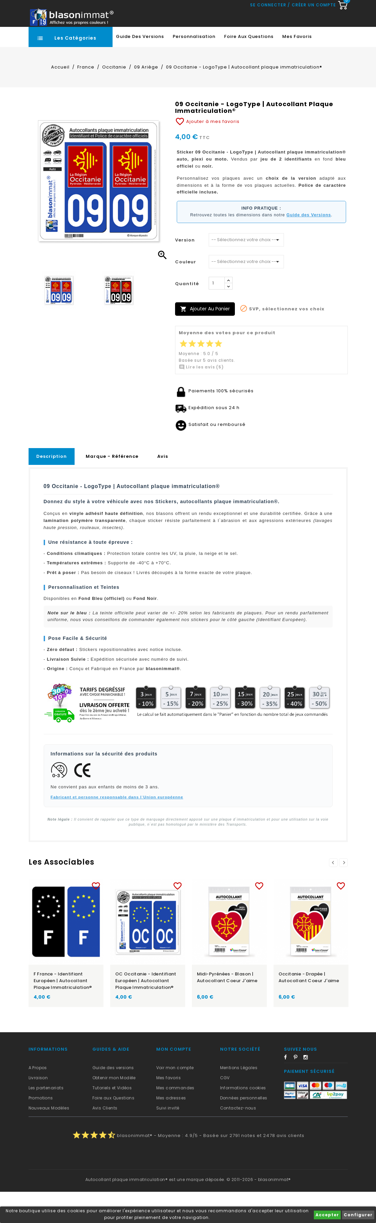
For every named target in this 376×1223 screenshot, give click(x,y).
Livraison (38, 1109)
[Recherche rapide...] (186, 38)
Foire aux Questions (249, 67)
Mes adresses (171, 1129)
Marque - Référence (112, 487)
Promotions (41, 1129)
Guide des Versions (140, 67)
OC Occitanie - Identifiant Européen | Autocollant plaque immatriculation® (145, 1012)
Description (51, 487)
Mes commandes (175, 1119)
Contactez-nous (238, 1139)
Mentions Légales (238, 1099)
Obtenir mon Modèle (114, 1109)
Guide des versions (113, 1099)
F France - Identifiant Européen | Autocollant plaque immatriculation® (63, 1012)
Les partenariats (46, 1119)
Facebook (288, 1089)
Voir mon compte (175, 1099)
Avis (162, 487)
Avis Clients (105, 1139)
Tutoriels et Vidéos (112, 1119)
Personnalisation (194, 67)
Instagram (307, 1089)
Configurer (358, 1215)
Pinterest (298, 1089)
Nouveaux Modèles (49, 1139)
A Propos (38, 1099)
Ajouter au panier (205, 340)
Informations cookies (243, 1119)
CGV (225, 1109)
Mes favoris (297, 67)
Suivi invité (167, 1139)
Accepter (327, 1215)
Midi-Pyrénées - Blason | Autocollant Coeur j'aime (227, 1008)
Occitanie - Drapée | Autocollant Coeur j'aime (309, 1008)
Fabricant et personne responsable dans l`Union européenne (117, 828)
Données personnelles (243, 1129)
